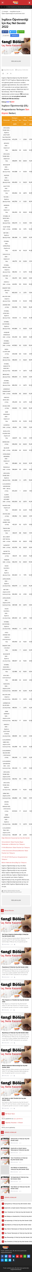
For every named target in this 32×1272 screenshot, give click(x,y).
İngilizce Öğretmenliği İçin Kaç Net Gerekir (12, 892)
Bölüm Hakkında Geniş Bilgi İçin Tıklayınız (14, 862)
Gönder (21, 32)
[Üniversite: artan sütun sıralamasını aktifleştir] (6, 119)
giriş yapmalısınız (18, 1118)
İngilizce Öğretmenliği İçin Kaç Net (11, 890)
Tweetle (13, 32)
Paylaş (5, 32)
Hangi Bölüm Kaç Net (15, 11)
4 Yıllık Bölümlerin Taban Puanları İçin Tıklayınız (16, 847)
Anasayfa (5, 11)
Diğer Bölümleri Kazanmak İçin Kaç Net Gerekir (16, 838)
